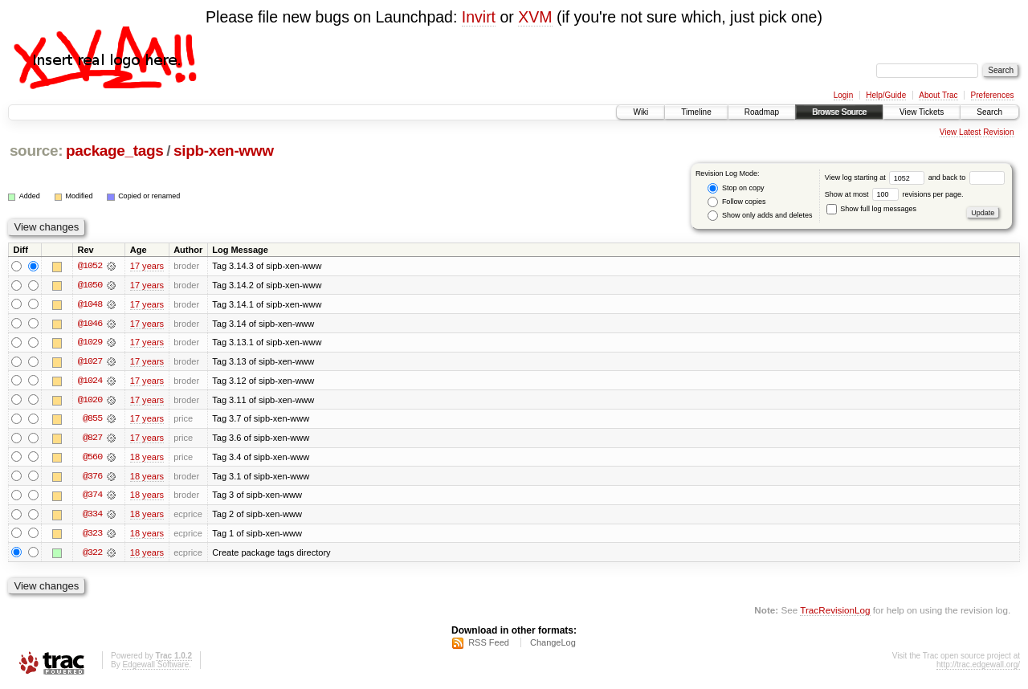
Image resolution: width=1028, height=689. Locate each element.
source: (36, 150)
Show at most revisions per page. (894, 194)
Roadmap (761, 112)
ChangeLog (553, 645)
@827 (92, 439)
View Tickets (922, 112)
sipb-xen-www (223, 150)
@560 (92, 458)
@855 (92, 420)
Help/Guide (886, 95)
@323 (92, 535)
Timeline (696, 112)
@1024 (90, 381)
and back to (966, 177)
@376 (92, 477)
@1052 (90, 265)
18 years (147, 458)
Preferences (992, 95)
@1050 (90, 285)
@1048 (90, 304)
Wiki (640, 112)
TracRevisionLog (835, 613)
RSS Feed (488, 645)
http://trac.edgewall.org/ (978, 667)
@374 (92, 497)
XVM (535, 17)
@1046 (90, 323)
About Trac (938, 95)
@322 (92, 554)
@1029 (90, 342)
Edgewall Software (155, 667)
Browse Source (839, 112)
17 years (147, 266)
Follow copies (736, 202)
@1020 (90, 400)
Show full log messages (871, 209)
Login (843, 95)
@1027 (90, 362)
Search (989, 112)
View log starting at (876, 177)
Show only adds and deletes (760, 215)
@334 (92, 516)
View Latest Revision (977, 132)
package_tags (115, 150)
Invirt (479, 17)
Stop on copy (736, 188)
